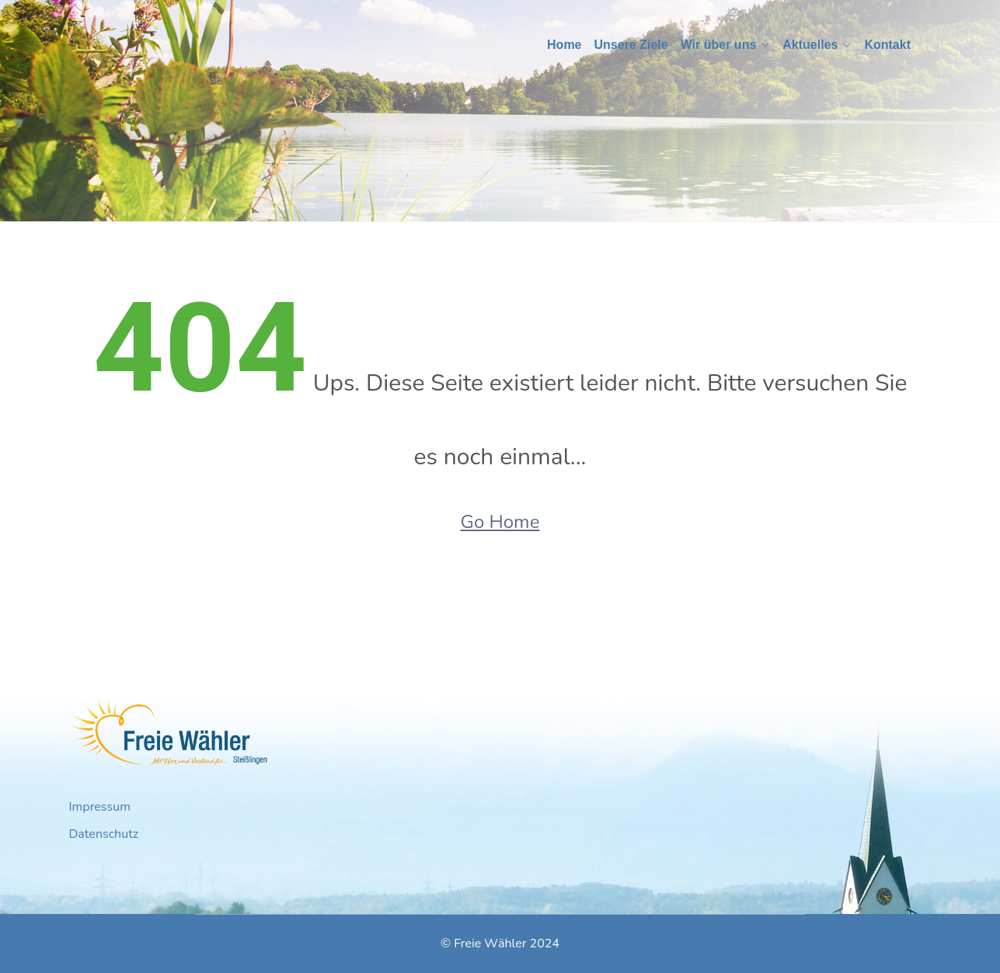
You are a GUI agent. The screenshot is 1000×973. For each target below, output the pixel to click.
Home (564, 44)
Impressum (100, 806)
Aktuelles (810, 44)
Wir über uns (719, 44)
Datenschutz (104, 834)
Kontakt (887, 44)
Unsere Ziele (631, 44)
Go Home (500, 521)
